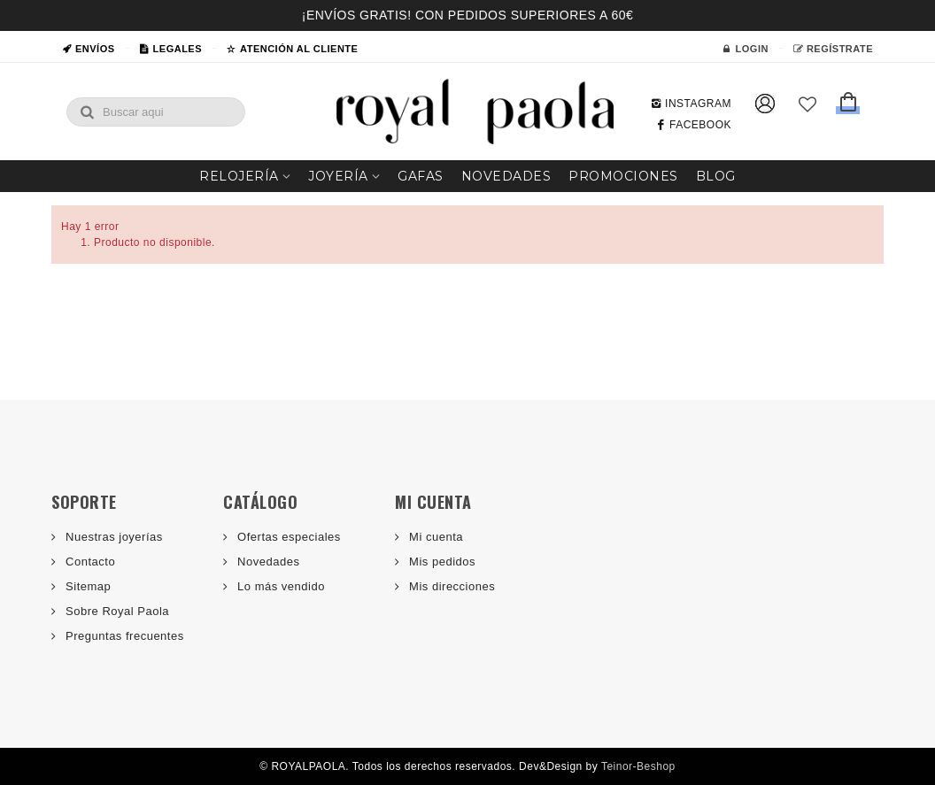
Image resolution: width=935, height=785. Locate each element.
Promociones (623, 176)
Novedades (506, 176)
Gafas (421, 176)
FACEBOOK (693, 125)
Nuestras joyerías (112, 536)
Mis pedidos (440, 561)
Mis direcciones (450, 586)
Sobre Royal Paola (115, 611)
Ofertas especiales (287, 536)
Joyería (338, 176)
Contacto (88, 561)
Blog (716, 176)
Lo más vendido (279, 586)
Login (745, 48)
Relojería (239, 176)
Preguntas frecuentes (123, 636)
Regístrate (833, 48)
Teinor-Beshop (638, 766)
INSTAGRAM (691, 103)
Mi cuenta (434, 536)
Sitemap (86, 586)
